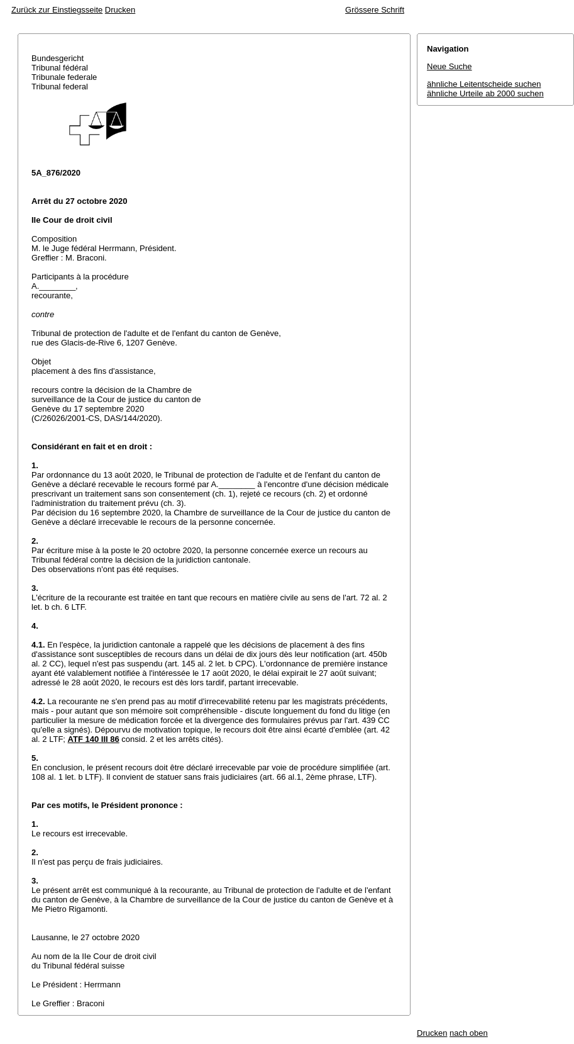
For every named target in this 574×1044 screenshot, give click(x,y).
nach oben (469, 1033)
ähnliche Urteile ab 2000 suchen (485, 93)
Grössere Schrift (374, 9)
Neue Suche (449, 66)
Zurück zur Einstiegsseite (56, 9)
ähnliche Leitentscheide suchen (484, 84)
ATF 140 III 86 (93, 739)
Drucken (120, 9)
